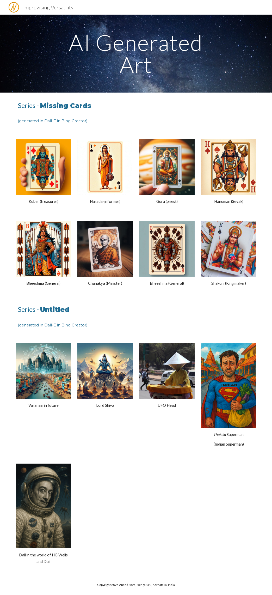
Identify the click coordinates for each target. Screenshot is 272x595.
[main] (136, 53)
